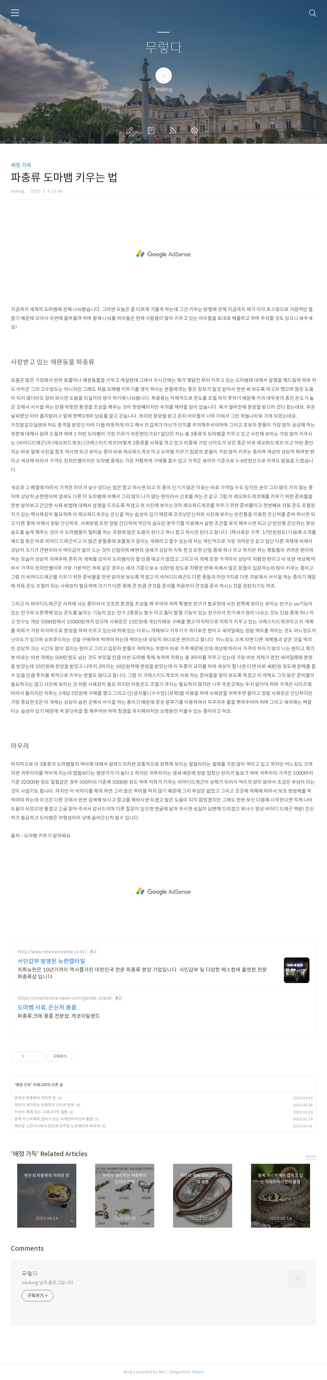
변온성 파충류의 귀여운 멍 (35, 1097)
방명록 (152, 130)
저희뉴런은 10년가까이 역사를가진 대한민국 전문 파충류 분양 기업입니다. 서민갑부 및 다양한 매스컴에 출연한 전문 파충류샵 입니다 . (142, 973)
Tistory (197, 1371)
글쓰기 (130, 130)
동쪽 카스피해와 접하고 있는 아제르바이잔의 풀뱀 (53, 1119)
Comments (27, 1249)
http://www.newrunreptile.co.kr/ (52, 952)
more (311, 1156)
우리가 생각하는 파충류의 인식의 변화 (44, 1104)
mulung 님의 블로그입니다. (48, 1282)
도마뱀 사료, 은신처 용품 (47, 1007)
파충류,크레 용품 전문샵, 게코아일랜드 (59, 1016)
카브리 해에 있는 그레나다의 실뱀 (40, 1111)
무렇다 (163, 48)
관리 (195, 130)
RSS (174, 130)
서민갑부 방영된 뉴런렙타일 (51, 961)
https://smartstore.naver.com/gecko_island (64, 998)
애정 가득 (21, 165)
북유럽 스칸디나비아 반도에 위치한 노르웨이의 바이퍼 (57, 1126)
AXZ (162, 1371)
